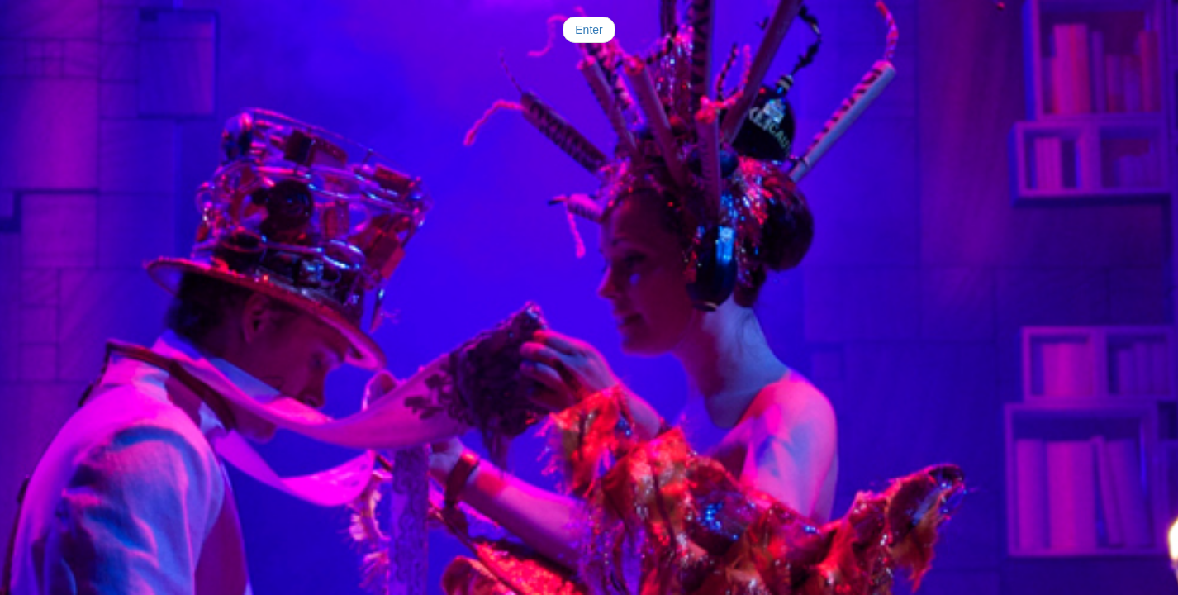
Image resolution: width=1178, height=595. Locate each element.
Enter (588, 29)
